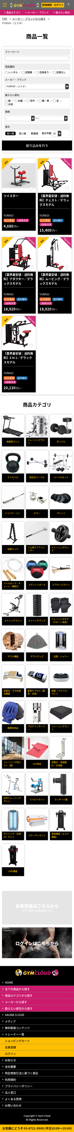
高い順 (22, 133)
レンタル (11, 72)
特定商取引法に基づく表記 (21, 1073)
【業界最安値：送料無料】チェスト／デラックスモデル (54, 200)
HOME (9, 982)
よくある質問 (13, 1099)
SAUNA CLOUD (14, 1015)
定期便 (27, 72)
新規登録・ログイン (53, 4)
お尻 (9, 104)
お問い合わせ (13, 1105)
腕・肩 (44, 100)
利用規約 (10, 1079)
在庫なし (59, 72)
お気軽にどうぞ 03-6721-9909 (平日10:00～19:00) (37, 1128)
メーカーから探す (16, 1002)
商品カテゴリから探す (19, 995)
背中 (31, 100)
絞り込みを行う (37, 145)
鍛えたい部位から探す (19, 1008)
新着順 (34, 133)
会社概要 (10, 1067)
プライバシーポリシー (19, 1086)
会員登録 (10, 1047)
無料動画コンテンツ (17, 1028)
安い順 (10, 133)
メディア (10, 1021)
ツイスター (11, 196)
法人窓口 (10, 1092)
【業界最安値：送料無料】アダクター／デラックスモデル (18, 278)
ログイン (10, 1054)
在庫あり (42, 72)
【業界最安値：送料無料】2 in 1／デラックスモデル (18, 357)
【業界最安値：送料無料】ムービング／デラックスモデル (54, 278)
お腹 (19, 100)
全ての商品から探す (17, 989)
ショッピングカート (17, 1041)
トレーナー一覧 (14, 1034)
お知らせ (10, 1060)
